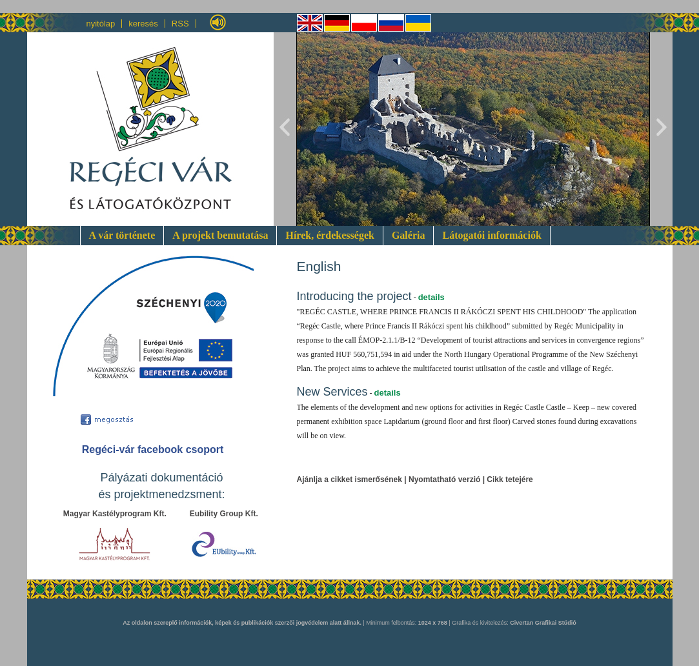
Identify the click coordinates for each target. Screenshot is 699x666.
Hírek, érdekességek (329, 235)
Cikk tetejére (509, 479)
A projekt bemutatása (220, 235)
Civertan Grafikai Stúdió (543, 623)
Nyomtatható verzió (444, 479)
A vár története (122, 235)
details (431, 297)
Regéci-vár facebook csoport (153, 449)
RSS (180, 23)
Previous (285, 129)
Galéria (408, 235)
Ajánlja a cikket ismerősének (349, 479)
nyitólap (101, 23)
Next (661, 129)
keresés (143, 23)
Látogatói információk (491, 235)
